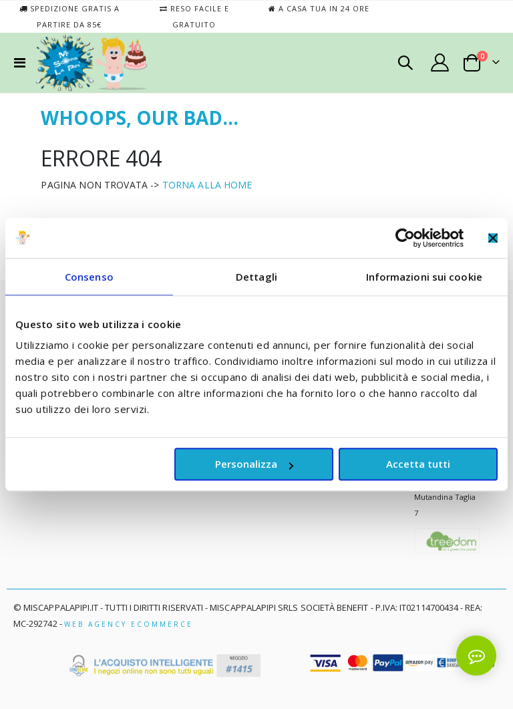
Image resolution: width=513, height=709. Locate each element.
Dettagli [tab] (256, 276)
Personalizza (254, 463)
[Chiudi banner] (493, 238)
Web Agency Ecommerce (128, 624)
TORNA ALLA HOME (207, 184)
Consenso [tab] (89, 276)
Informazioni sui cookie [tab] (424, 276)
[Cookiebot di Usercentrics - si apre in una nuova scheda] (405, 238)
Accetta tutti (418, 463)
